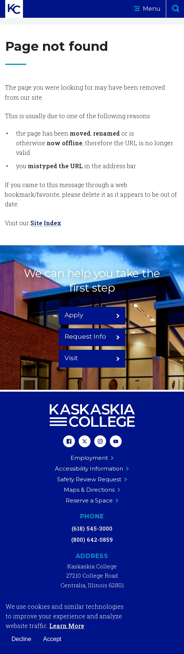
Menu (147, 8)
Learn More (66, 626)
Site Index (45, 223)
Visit (92, 358)
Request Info (92, 336)
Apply (92, 315)
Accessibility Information (92, 468)
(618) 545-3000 (92, 528)
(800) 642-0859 (92, 539)
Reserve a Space (92, 500)
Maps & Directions (92, 489)
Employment (92, 457)
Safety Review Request (92, 479)
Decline (21, 639)
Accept (52, 639)
